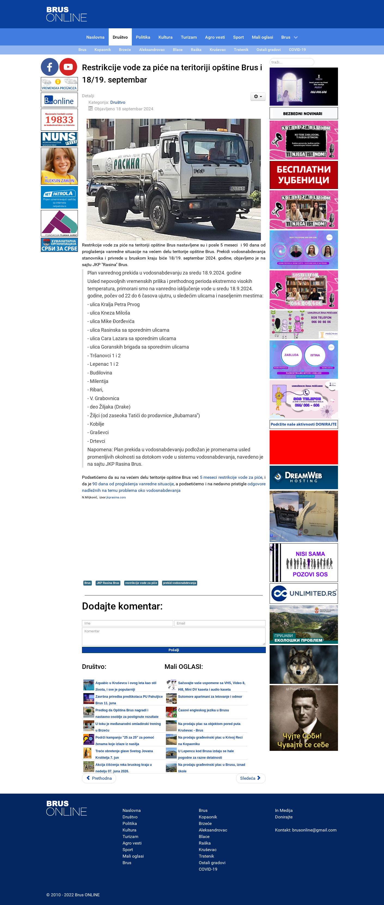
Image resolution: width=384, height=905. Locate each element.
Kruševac (208, 849)
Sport (128, 849)
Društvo (117, 102)
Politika (130, 823)
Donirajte (283, 816)
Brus (87, 583)
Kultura (129, 830)
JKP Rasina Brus (108, 583)
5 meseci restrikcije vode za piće (231, 477)
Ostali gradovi (212, 862)
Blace (204, 836)
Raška (205, 843)
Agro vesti (132, 843)
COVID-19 (208, 869)
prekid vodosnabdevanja (179, 583)
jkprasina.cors (116, 497)
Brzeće (205, 823)
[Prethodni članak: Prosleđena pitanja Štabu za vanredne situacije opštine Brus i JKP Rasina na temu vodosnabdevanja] (99, 778)
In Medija (284, 810)
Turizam (130, 836)
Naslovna (132, 810)
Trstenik (206, 856)
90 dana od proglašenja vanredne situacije (133, 483)
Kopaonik (208, 816)
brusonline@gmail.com (314, 830)
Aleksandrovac (213, 830)
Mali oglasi (133, 856)
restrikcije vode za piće (141, 583)
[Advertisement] (59, 335)
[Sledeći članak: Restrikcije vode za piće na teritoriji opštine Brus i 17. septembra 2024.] (251, 778)
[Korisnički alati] (258, 97)
